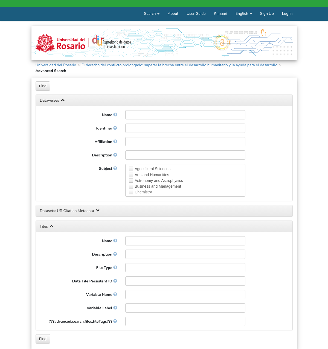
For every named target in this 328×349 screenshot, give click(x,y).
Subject (108, 168)
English (244, 13)
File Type (106, 267)
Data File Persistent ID (94, 281)
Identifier (106, 128)
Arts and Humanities (152, 175)
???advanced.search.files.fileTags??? (83, 321)
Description (104, 155)
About (173, 13)
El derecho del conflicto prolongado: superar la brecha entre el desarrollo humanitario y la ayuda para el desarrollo (179, 65)
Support (220, 14)
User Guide (196, 13)
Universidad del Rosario (56, 65)
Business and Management (158, 186)
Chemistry (143, 192)
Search (151, 13)
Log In (287, 13)
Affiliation (106, 141)
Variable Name (101, 294)
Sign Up (267, 13)
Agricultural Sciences (152, 169)
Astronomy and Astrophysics (159, 180)
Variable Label (102, 308)
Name (109, 115)
